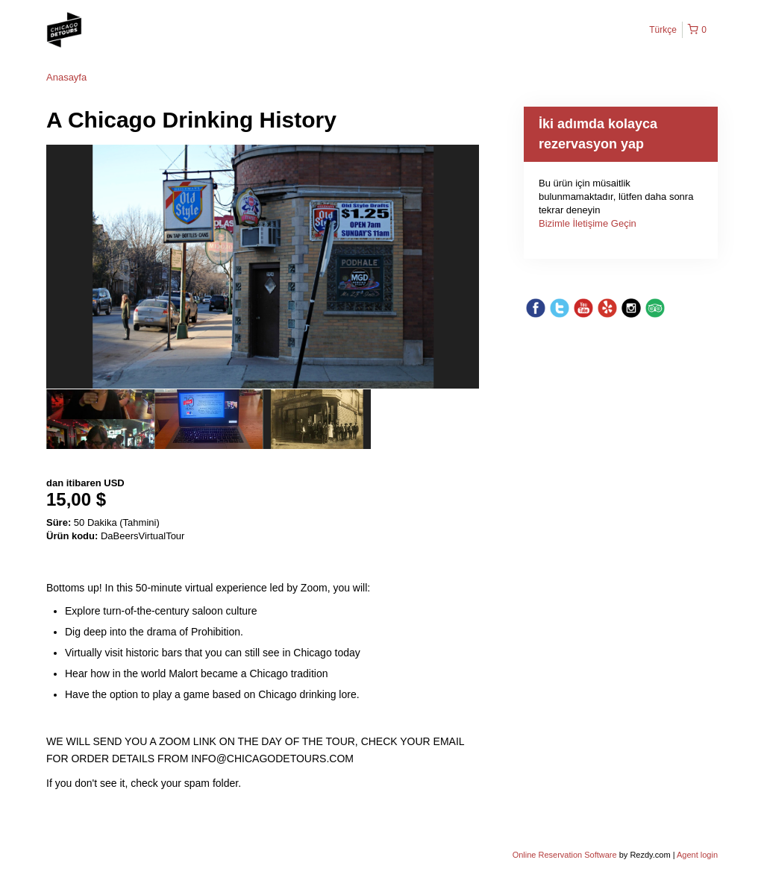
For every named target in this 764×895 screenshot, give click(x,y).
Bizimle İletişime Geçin (587, 223)
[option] (100, 419)
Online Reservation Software (565, 854)
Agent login (697, 854)
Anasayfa (66, 77)
